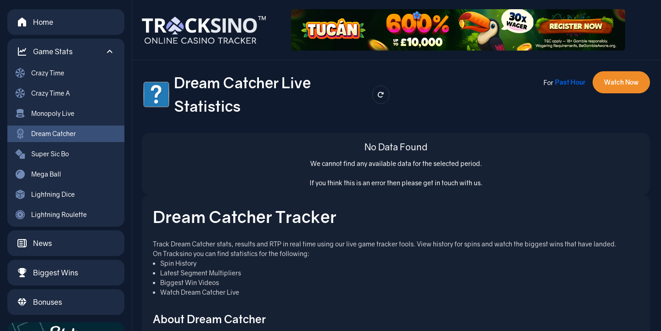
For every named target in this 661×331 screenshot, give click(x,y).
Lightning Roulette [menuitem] (51, 214)
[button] (65, 51)
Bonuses (39, 302)
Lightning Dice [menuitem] (45, 194)
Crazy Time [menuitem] (39, 73)
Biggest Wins (47, 272)
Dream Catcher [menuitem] (45, 133)
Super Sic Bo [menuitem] (42, 154)
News (34, 243)
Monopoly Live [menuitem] (44, 113)
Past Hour (570, 82)
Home (35, 22)
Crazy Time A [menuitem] (42, 93)
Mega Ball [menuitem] (38, 174)
